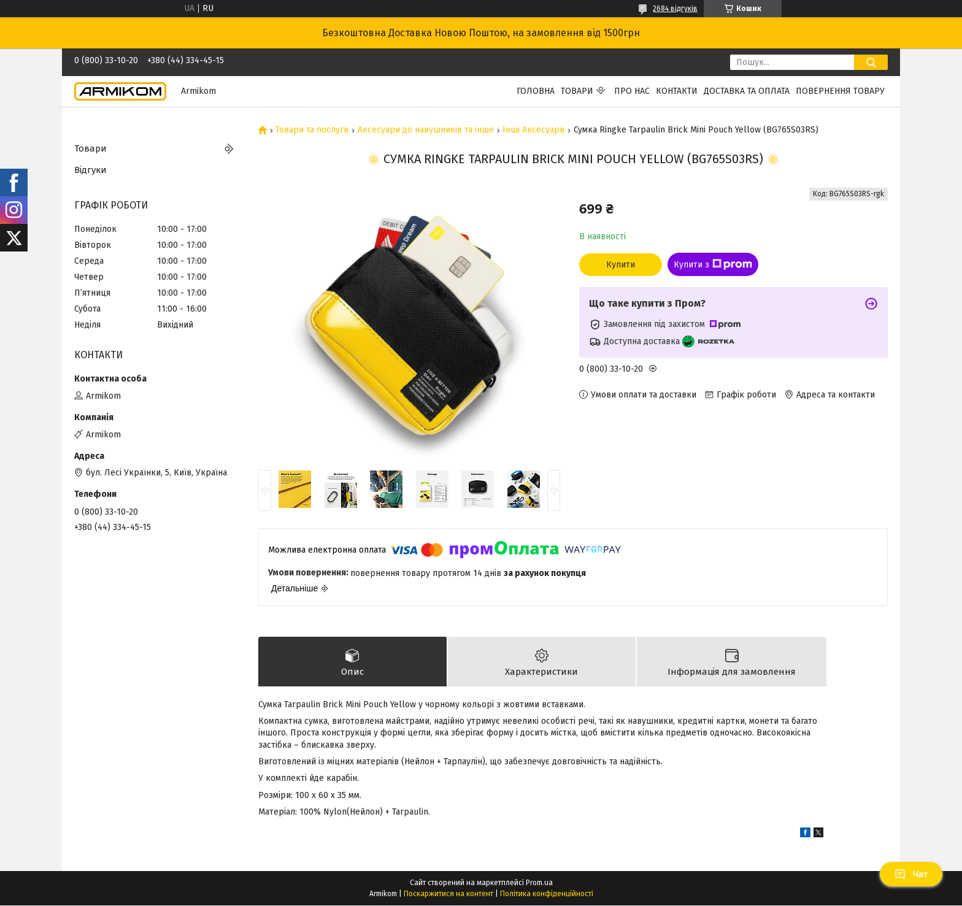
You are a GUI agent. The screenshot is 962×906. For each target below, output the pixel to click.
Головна (536, 91)
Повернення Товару (840, 91)
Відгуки (90, 169)
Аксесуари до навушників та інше (426, 130)
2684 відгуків (675, 8)
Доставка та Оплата (747, 91)
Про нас (632, 91)
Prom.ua (539, 883)
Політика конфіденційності (546, 894)
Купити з (713, 264)
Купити (620, 264)
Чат (911, 874)
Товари (577, 91)
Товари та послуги (311, 130)
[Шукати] (871, 62)
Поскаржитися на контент (448, 894)
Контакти (677, 91)
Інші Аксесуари (533, 130)
